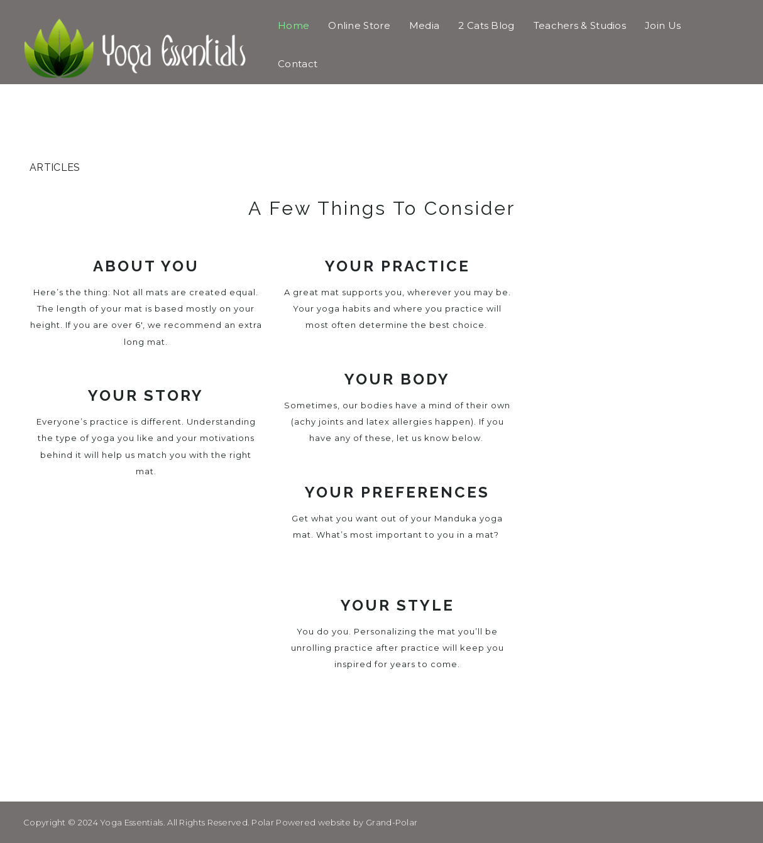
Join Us (663, 25)
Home (293, 25)
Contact (297, 64)
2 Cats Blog (486, 25)
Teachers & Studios (580, 25)
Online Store (359, 25)
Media (424, 25)
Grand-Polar (391, 822)
